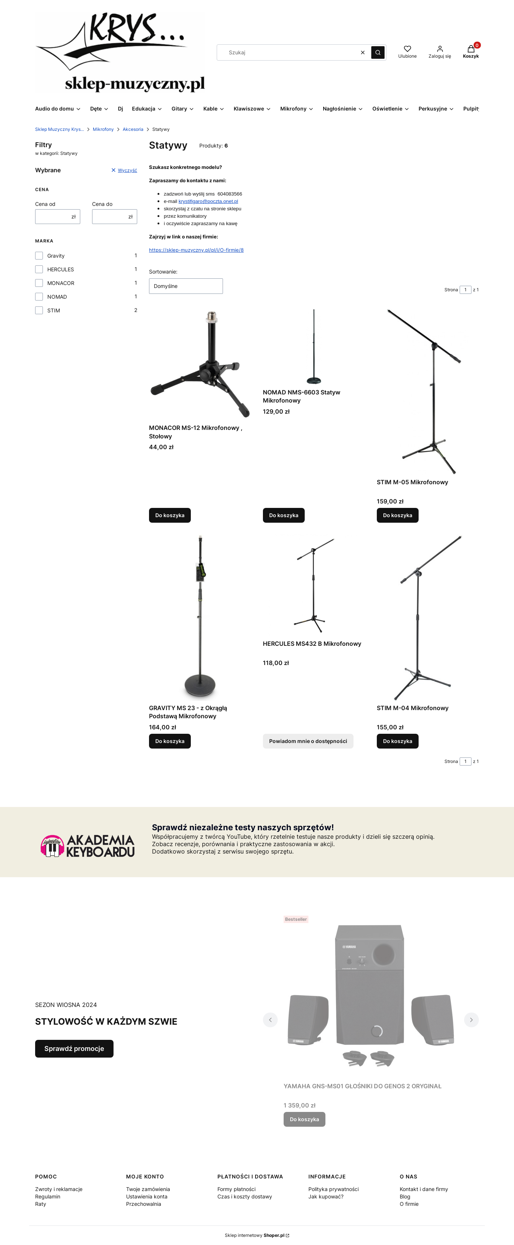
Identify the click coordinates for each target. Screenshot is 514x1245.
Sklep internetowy (254, 1235)
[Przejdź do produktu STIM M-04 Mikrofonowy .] (428, 618)
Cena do (102, 204)
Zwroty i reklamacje (58, 1189)
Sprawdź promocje (74, 1048)
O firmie (409, 1204)
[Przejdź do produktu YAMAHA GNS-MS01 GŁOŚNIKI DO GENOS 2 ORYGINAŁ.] (371, 996)
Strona (451, 289)
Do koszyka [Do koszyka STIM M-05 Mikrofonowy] (397, 515)
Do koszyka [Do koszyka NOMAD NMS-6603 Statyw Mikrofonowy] (283, 515)
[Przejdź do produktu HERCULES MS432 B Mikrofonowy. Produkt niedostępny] (314, 586)
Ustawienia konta (147, 1196)
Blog (405, 1196)
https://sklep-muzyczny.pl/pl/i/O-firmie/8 (196, 250)
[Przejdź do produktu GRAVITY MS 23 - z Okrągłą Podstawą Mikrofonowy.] (200, 618)
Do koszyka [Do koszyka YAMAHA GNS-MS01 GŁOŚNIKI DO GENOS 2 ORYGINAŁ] (304, 1119)
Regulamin (47, 1196)
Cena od (45, 204)
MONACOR (60, 283)
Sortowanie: (163, 271)
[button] (378, 52)
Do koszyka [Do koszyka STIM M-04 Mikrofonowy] (397, 741)
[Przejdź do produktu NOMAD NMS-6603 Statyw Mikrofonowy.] (314, 347)
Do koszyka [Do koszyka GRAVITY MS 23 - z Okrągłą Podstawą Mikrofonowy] (170, 741)
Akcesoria (133, 129)
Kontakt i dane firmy (424, 1189)
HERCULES (60, 269)
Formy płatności (236, 1189)
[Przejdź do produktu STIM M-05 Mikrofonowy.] (428, 392)
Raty (40, 1204)
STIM (53, 310)
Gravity (56, 255)
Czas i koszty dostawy (244, 1196)
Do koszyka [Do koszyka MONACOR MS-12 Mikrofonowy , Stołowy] (170, 515)
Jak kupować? (326, 1196)
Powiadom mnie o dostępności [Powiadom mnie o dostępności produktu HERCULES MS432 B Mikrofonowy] (308, 741)
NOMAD (57, 297)
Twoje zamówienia (148, 1189)
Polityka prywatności (333, 1189)
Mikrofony (103, 129)
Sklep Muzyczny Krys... (59, 129)
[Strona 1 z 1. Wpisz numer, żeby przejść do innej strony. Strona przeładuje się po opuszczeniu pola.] (465, 290)
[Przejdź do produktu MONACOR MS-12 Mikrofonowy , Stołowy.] (200, 365)
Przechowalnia (143, 1204)
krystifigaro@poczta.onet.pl (208, 201)
